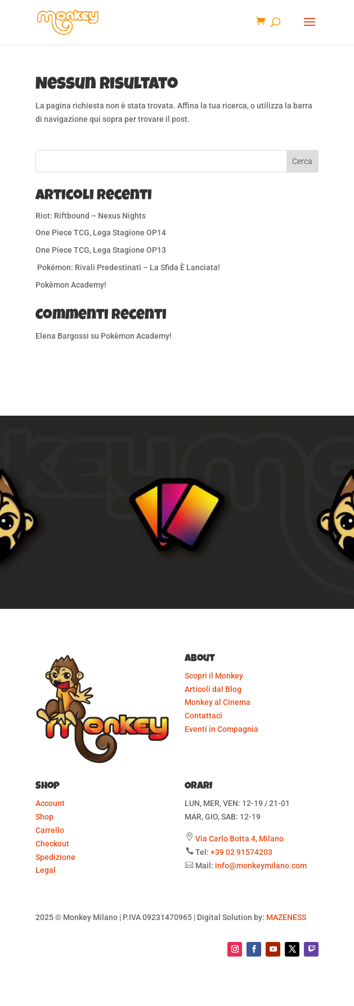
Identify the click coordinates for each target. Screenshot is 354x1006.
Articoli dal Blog (213, 689)
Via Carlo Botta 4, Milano (239, 838)
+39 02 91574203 (241, 852)
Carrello (49, 830)
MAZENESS (286, 917)
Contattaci (203, 715)
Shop (44, 816)
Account (50, 803)
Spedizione (55, 857)
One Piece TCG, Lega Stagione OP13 (100, 249)
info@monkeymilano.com (261, 865)
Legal (45, 870)
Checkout (52, 843)
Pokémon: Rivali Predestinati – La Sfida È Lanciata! (127, 267)
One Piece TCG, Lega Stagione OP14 (100, 232)
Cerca (302, 161)
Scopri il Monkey (214, 675)
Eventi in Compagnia (221, 729)
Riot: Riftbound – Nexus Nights (90, 215)
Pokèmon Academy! (70, 284)
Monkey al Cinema (217, 702)
